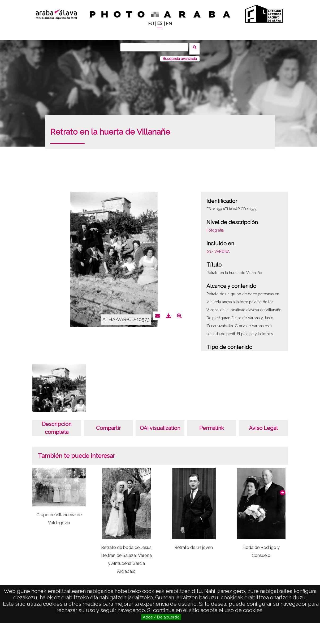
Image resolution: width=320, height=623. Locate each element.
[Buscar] (156, 47)
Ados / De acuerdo (161, 617)
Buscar (196, 47)
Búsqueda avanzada (180, 55)
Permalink (211, 425)
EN (169, 23)
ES (159, 23)
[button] (282, 489)
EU (151, 23)
